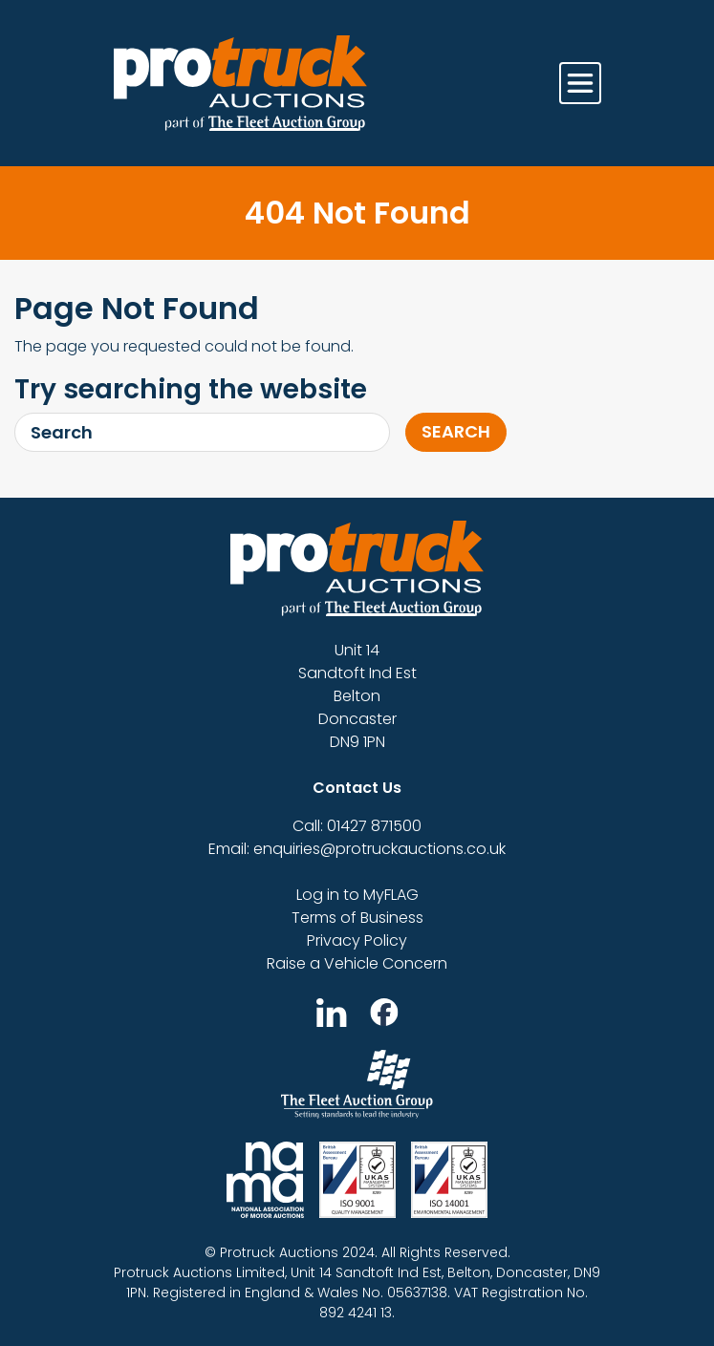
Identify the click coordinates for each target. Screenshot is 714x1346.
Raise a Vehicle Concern (357, 963)
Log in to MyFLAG (357, 895)
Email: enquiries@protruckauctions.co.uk (357, 849)
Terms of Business (357, 918)
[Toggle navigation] (580, 83)
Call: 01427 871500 (357, 826)
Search (456, 431)
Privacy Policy (357, 940)
